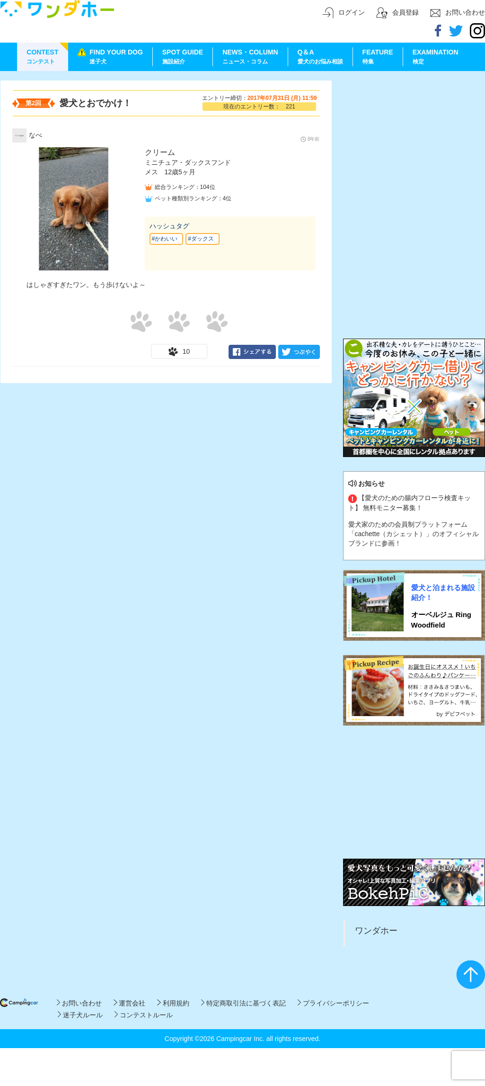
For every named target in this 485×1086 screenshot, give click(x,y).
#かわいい (165, 238)
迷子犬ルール (80, 1015)
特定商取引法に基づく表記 (243, 1003)
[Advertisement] (414, 140)
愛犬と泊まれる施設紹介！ (443, 592)
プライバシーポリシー (333, 1003)
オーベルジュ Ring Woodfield (441, 619)
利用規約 (173, 1003)
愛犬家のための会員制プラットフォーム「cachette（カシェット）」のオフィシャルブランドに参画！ (413, 534)
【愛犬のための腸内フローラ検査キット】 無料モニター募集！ (409, 502)
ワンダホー (376, 930)
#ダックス (201, 238)
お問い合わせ (79, 1003)
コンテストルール (144, 1015)
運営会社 (129, 1003)
